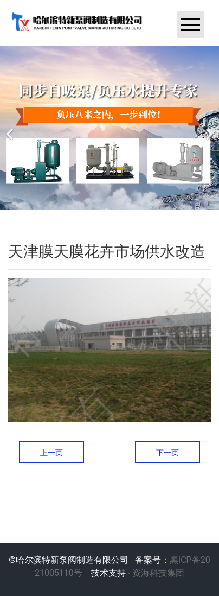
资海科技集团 (157, 573)
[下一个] (208, 128)
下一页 (167, 452)
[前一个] (11, 128)
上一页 (51, 452)
